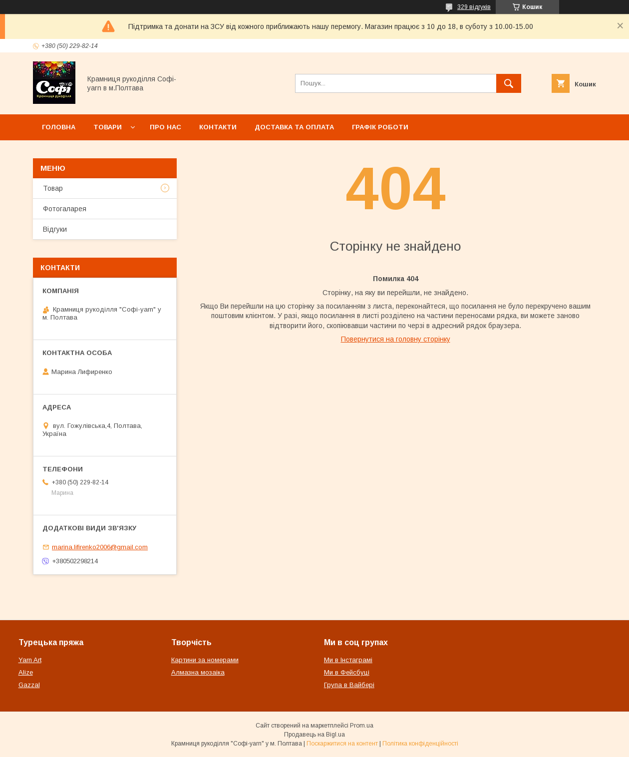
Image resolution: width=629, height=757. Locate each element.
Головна (58, 127)
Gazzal (29, 685)
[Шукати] (508, 83)
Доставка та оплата (294, 127)
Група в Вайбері (349, 685)
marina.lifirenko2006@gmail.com (100, 547)
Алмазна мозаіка (198, 672)
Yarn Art (29, 660)
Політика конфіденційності (420, 743)
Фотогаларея (64, 209)
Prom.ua (361, 725)
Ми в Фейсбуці (346, 672)
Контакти (218, 127)
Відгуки (55, 229)
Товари (107, 127)
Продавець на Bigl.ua (314, 734)
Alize (25, 672)
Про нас (165, 127)
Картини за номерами (205, 660)
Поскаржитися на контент (342, 743)
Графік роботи (380, 127)
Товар (53, 188)
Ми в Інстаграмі (348, 660)
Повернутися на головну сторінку (395, 339)
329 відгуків (474, 6)
